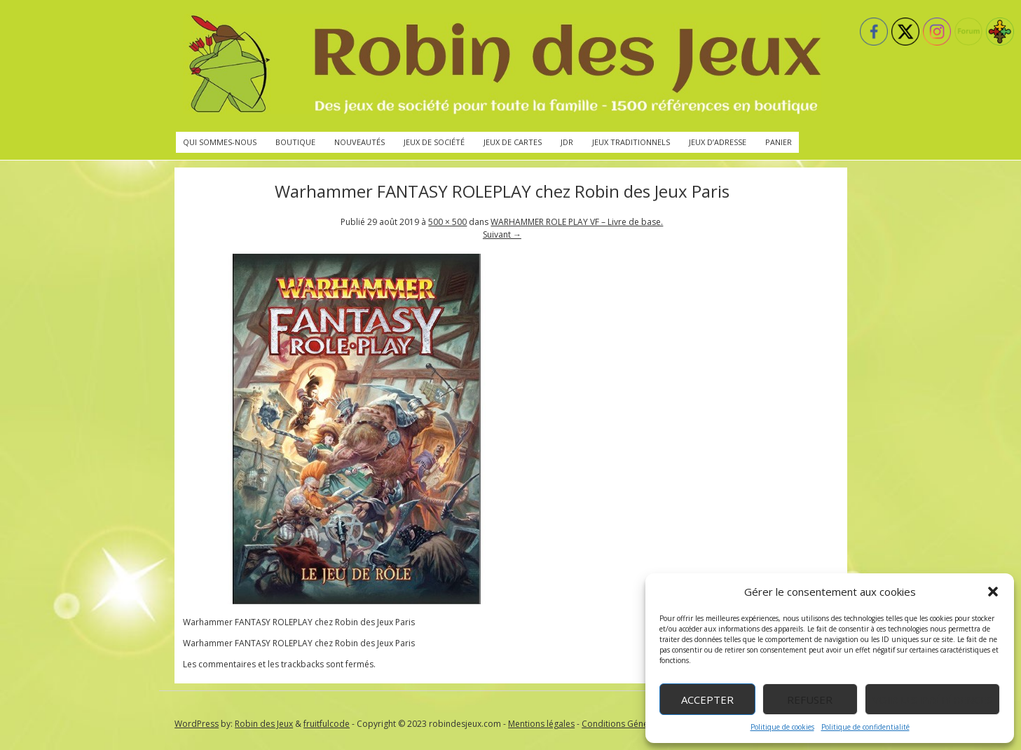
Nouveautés (359, 142)
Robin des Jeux (264, 724)
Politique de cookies (782, 727)
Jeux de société (434, 142)
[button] (993, 592)
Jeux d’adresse (717, 142)
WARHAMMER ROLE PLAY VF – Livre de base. (577, 222)
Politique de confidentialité (865, 727)
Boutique (295, 142)
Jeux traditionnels (631, 142)
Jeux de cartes (513, 142)
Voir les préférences (932, 700)
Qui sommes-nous (219, 142)
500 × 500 (447, 222)
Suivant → (502, 234)
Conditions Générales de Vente (643, 724)
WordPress (196, 724)
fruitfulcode (326, 724)
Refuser (809, 700)
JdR (567, 142)
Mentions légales (541, 724)
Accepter (707, 700)
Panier (778, 142)
